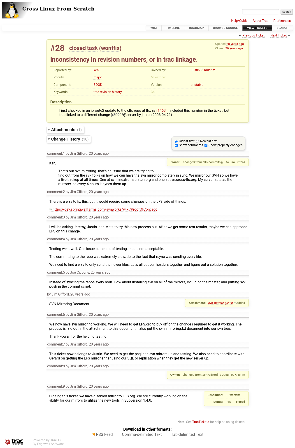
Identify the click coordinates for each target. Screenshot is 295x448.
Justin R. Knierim (203, 70)
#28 (57, 48)
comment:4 (56, 239)
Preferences (282, 21)
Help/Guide (239, 21)
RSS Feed (104, 434)
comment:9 (56, 386)
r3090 (116, 115)
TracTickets (200, 422)
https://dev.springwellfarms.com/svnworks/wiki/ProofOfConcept (103, 209)
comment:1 (56, 153)
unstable (197, 85)
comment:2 (56, 192)
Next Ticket (278, 35)
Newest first (208, 141)
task (92, 48)
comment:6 (56, 314)
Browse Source (225, 28)
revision (105, 92)
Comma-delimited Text (142, 434)
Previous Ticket (253, 35)
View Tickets (257, 28)
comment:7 (56, 344)
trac (96, 92)
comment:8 (56, 366)
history (117, 92)
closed (77, 48)
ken (96, 70)
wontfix (110, 48)
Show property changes (225, 145)
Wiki (153, 28)
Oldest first (187, 141)
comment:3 (56, 217)
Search (282, 28)
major (97, 77)
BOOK (97, 85)
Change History (70, 139)
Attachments (66, 129)
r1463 (161, 110)
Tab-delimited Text (187, 434)
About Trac (260, 21)
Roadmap (196, 28)
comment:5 (56, 272)
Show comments (191, 145)
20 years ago (235, 43)
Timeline (173, 28)
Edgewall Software (50, 444)
